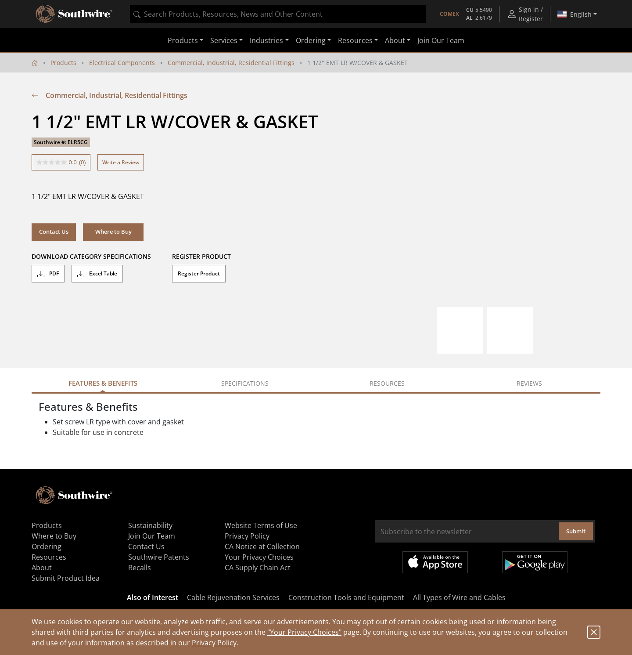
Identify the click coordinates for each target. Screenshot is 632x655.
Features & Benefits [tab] (102, 383)
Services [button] (223, 40)
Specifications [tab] (245, 383)
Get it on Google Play (534, 562)
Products (63, 62)
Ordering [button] (311, 40)
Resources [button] (355, 40)
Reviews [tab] (529, 383)
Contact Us (53, 231)
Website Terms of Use (261, 525)
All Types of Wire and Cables (459, 597)
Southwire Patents (158, 557)
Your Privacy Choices (259, 557)
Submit (575, 531)
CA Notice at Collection (262, 546)
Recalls (139, 567)
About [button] (395, 40)
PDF (48, 274)
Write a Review (121, 162)
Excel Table (97, 274)
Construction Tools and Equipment (346, 597)
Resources (49, 557)
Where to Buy (113, 231)
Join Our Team (440, 40)
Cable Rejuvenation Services (233, 597)
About (42, 567)
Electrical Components (122, 62)
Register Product (199, 273)
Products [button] (183, 40)
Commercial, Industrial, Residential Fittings (231, 62)
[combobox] (278, 14)
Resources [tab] (387, 383)
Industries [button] (266, 40)
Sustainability (150, 525)
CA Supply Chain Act (258, 567)
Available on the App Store (435, 562)
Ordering (46, 546)
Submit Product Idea (66, 578)
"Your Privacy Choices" (304, 632)
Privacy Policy (214, 643)
